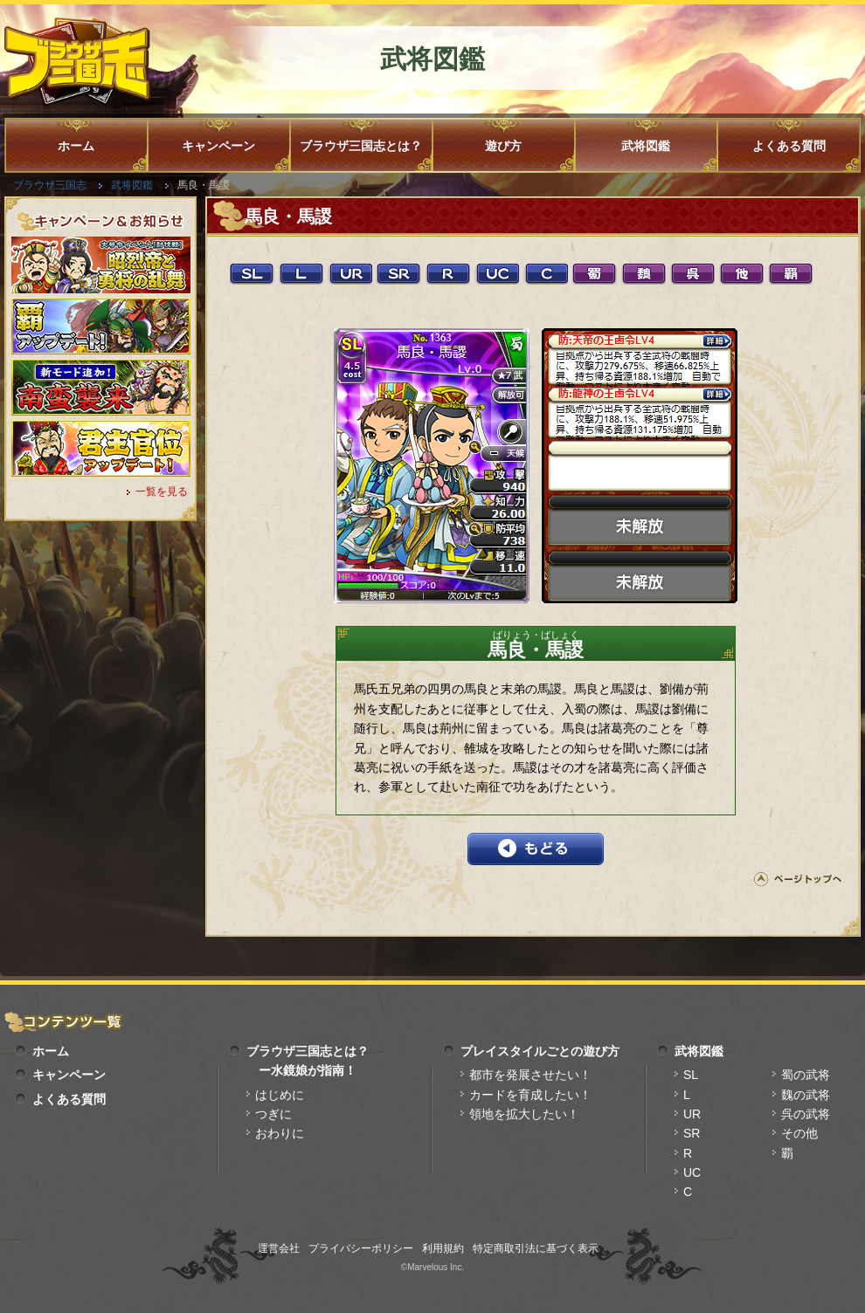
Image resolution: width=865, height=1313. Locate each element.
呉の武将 (805, 1114)
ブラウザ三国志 (49, 185)
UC (692, 1172)
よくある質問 (789, 146)
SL (690, 1075)
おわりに (279, 1133)
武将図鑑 (645, 146)
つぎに (273, 1114)
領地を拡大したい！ (524, 1114)
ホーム (76, 146)
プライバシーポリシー (360, 1248)
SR (691, 1133)
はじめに (279, 1095)
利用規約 (443, 1248)
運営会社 (279, 1248)
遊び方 (503, 146)
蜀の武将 (805, 1075)
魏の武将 (805, 1095)
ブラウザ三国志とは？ (361, 146)
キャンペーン (218, 146)
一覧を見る (161, 491)
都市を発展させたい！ (530, 1075)
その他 (799, 1133)
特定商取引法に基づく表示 (536, 1248)
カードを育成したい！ (530, 1095)
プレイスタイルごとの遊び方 (539, 1051)
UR (692, 1114)
